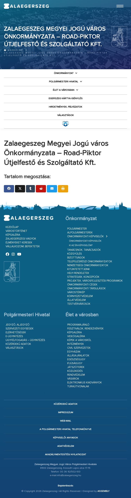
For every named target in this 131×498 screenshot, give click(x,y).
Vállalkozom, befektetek (23, 246)
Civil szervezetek (79, 348)
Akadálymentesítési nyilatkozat (65, 454)
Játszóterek (75, 367)
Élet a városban (63, 90)
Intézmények (75, 344)
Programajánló (78, 324)
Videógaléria (76, 336)
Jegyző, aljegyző (18, 324)
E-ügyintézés (14, 336)
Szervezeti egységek (20, 328)
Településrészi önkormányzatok (89, 261)
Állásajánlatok (78, 355)
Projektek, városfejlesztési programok (95, 280)
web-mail (65, 421)
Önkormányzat (63, 73)
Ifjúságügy (74, 363)
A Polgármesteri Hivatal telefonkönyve (65, 429)
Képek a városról (79, 340)
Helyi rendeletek (78, 273)
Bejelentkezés (65, 486)
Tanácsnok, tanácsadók (84, 250)
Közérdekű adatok (18, 344)
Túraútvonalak (78, 386)
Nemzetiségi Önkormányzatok (87, 265)
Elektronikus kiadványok (84, 382)
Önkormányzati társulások (86, 288)
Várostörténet (16, 231)
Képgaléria (13, 235)
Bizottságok (76, 257)
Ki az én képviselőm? (81, 245)
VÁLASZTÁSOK (65, 115)
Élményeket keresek (19, 242)
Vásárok (73, 378)
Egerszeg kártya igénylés (66, 98)
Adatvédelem (65, 446)
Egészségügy (76, 359)
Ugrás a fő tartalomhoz (118, 1)
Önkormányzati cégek (82, 284)
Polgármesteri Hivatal (63, 81)
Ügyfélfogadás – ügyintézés (25, 340)
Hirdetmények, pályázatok (65, 107)
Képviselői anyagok (65, 437)
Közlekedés (75, 371)
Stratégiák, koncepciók (83, 277)
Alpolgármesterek (80, 232)
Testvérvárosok (78, 304)
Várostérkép (76, 292)
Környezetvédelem (80, 296)
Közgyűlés (74, 254)
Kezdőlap (13, 50)
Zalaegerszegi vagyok (21, 238)
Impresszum (65, 412)
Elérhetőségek (16, 332)
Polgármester (77, 228)
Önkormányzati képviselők (85, 236)
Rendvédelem (76, 375)
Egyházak (74, 351)
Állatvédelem (76, 300)
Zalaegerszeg (26, 6)
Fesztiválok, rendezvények (85, 328)
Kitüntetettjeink (78, 269)
